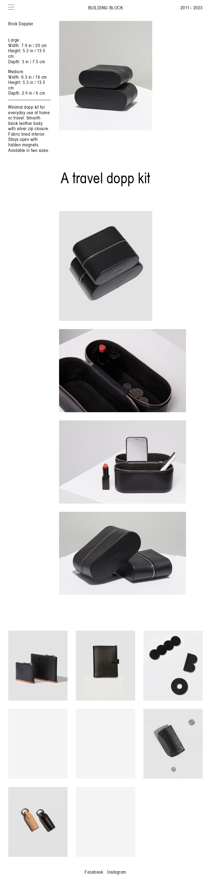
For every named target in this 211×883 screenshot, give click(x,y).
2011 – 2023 (192, 7)
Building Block (105, 7)
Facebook (94, 872)
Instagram (116, 872)
